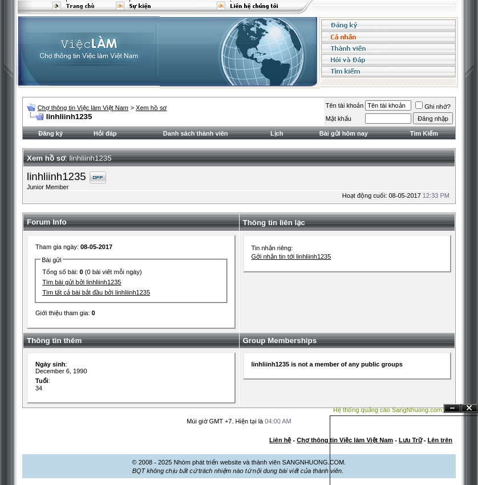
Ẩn (452, 408)
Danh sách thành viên (195, 133)
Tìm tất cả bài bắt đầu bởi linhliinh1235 (96, 292)
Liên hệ (280, 440)
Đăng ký (50, 133)
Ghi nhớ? (433, 106)
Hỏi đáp (105, 133)
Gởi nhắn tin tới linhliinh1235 (291, 256)
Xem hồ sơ (151, 107)
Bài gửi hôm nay (343, 133)
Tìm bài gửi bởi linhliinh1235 (81, 282)
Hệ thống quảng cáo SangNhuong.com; (388, 409)
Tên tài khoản (345, 105)
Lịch (276, 133)
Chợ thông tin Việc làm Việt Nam (83, 107)
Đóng (469, 408)
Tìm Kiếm (424, 133)
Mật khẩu (338, 118)
